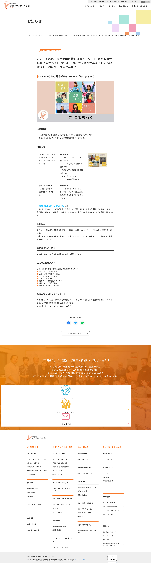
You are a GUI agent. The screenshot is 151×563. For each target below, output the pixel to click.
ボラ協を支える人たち (34, 455)
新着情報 (94, 2)
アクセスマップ (79, 548)
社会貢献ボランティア (109, 520)
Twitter (117, 545)
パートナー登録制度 (109, 491)
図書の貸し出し (82, 483)
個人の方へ (55, 497)
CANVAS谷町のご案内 (59, 514)
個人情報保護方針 (33, 518)
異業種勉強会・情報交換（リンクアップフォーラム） (112, 533)
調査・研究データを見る (85, 497)
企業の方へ (134, 2)
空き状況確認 (56, 518)
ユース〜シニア (57, 459)
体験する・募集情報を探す (60, 455)
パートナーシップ (108, 524)
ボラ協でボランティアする (61, 471)
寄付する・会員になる (139, 6)
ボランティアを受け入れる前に (61, 493)
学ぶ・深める (123, 6)
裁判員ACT (81, 505)
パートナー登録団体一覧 (110, 495)
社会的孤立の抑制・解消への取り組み (87, 520)
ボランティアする (58, 441)
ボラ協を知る (89, 6)
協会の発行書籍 (82, 479)
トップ (29, 36)
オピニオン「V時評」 (34, 493)
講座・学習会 (82, 441)
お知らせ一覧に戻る (75, 334)
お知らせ (37, 36)
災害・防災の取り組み (85, 513)
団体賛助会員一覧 (108, 469)
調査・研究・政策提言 (85, 491)
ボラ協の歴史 (31, 463)
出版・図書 (81, 470)
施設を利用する (57, 508)
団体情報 (30, 471)
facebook (117, 550)
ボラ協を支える (108, 456)
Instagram (116, 555)
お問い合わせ (32, 512)
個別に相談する (57, 463)
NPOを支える (107, 441)
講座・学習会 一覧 (83, 447)
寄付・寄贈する (107, 447)
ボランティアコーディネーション (62, 528)
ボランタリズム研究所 (84, 501)
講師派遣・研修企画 (105, 2)
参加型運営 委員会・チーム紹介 (37, 459)
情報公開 (30, 484)
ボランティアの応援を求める (62, 487)
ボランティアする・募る (106, 6)
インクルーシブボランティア (61, 535)
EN (148, 2)
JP (143, 2)
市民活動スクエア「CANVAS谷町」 (52, 206)
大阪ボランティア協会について (36, 447)
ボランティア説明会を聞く (60, 451)
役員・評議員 (31, 481)
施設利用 (116, 2)
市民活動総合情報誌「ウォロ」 (87, 476)
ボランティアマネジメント (111, 499)
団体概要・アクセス (33, 477)
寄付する (105, 462)
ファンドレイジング (109, 502)
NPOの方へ (125, 2)
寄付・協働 (106, 528)
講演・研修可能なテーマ (85, 462)
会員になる (106, 465)
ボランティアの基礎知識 (59, 447)
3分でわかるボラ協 (33, 451)
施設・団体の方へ (57, 500)
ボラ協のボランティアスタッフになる (61, 478)
